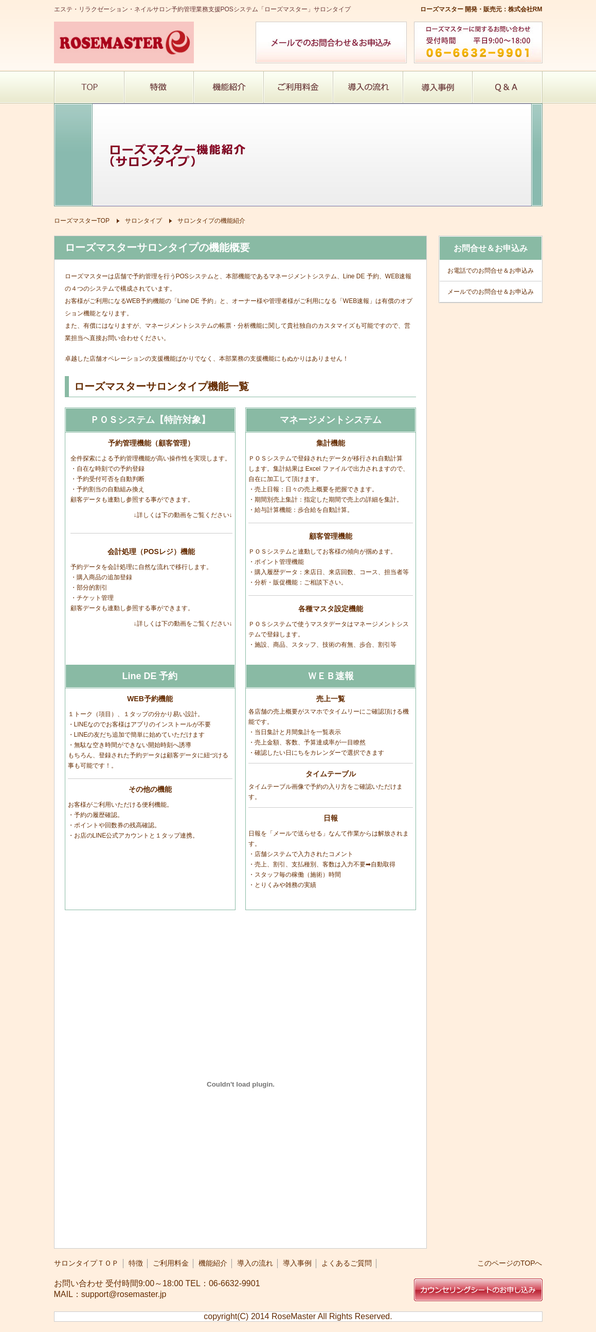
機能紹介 (212, 1263)
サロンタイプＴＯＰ (86, 1263)
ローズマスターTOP (82, 220)
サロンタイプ (143, 220)
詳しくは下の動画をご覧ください (183, 515)
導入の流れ (255, 1263)
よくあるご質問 (346, 1263)
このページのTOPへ (510, 1263)
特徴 (136, 1263)
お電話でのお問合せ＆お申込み (490, 270)
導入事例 (297, 1263)
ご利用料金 (171, 1263)
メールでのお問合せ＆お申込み (490, 291)
